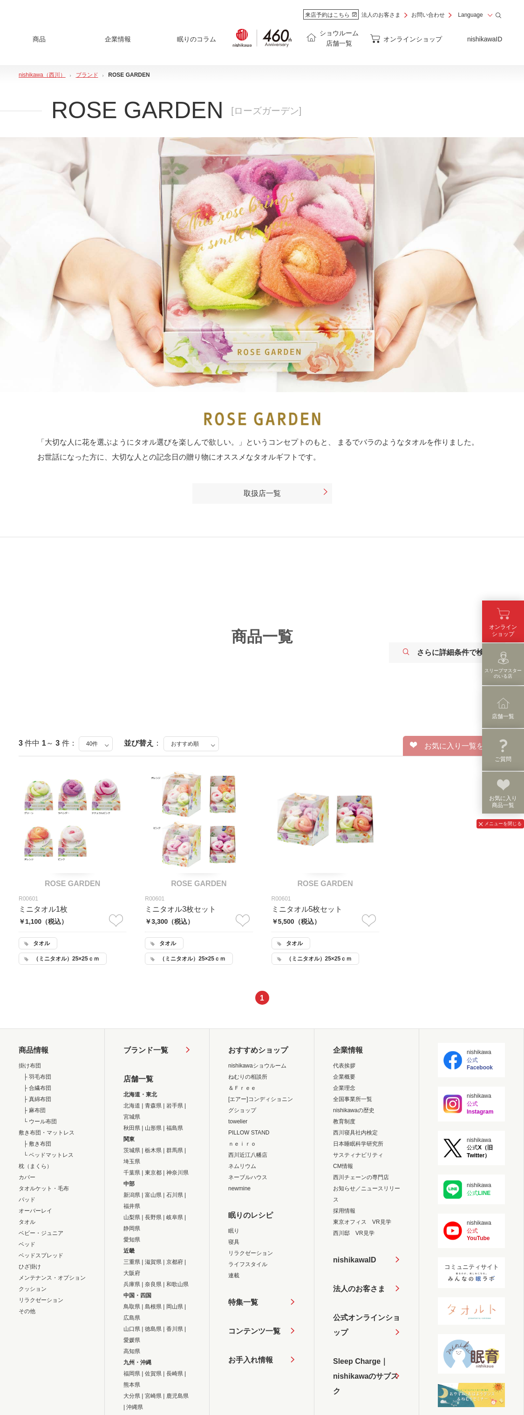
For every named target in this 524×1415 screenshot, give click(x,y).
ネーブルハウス (247, 1177)
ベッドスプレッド (41, 1255)
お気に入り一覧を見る (454, 745)
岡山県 (174, 1306)
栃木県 (153, 1150)
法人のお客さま (381, 15)
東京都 (153, 1172)
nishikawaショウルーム (257, 1065)
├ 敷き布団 (37, 1144)
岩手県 (174, 1105)
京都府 (174, 1262)
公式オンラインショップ (366, 1325)
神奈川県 (177, 1172)
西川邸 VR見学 (353, 1233)
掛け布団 (30, 1065)
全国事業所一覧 (352, 1099)
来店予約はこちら (331, 15)
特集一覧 (243, 1302)
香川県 (174, 1329)
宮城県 (131, 1117)
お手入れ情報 (250, 1360)
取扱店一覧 (286, 493)
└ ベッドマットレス (48, 1155)
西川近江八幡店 (247, 1155)
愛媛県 (131, 1340)
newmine (239, 1188)
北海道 (131, 1105)
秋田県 (131, 1128)
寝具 (233, 1242)
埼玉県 (131, 1161)
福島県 (174, 1128)
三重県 (131, 1262)
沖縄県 (134, 1407)
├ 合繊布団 (37, 1088)
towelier (237, 1121)
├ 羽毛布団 (37, 1077)
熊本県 (131, 1385)
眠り (233, 1231)
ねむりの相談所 (247, 1077)
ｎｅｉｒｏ (242, 1144)
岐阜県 (174, 1217)
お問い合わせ (428, 15)
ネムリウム (242, 1166)
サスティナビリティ (358, 1155)
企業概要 (344, 1077)
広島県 (131, 1318)
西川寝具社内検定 (355, 1132)
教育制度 (344, 1121)
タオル (27, 1222)
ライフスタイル (247, 1264)
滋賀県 (153, 1262)
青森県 (153, 1105)
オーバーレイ (35, 1211)
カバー (27, 1177)
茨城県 (131, 1150)
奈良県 (153, 1284)
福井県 (131, 1206)
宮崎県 (153, 1396)
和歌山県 (177, 1284)
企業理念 (344, 1088)
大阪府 (131, 1273)
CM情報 (343, 1166)
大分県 (131, 1396)
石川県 (174, 1195)
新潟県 (131, 1195)
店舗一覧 (138, 1079)
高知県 (131, 1351)
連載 (233, 1275)
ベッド (27, 1244)
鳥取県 (131, 1306)
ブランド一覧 (145, 1050)
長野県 (153, 1217)
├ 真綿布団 (37, 1099)
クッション (33, 1289)
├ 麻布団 (34, 1110)
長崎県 (174, 1373)
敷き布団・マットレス (47, 1132)
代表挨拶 (344, 1065)
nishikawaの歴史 (353, 1110)
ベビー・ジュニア (41, 1233)
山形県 (153, 1128)
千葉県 (131, 1172)
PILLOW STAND (248, 1132)
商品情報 (33, 1050)
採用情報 (344, 1211)
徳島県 (153, 1329)
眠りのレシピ (250, 1215)
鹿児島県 (177, 1396)
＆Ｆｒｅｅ (242, 1088)
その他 (27, 1311)
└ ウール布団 (40, 1121)
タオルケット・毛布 (44, 1188)
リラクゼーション (41, 1300)
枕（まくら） (35, 1166)
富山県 (153, 1195)
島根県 (153, 1306)
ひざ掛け (30, 1266)
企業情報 (348, 1050)
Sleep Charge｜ (366, 1378)
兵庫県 (131, 1284)
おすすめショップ (258, 1050)
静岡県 (131, 1228)
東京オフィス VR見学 (362, 1222)
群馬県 (174, 1150)
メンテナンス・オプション (52, 1278)
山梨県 (131, 1217)
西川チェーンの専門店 (361, 1177)
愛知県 (131, 1239)
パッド (27, 1199)
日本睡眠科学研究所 (358, 1144)
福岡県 (131, 1373)
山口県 (131, 1329)
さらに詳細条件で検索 (447, 652)
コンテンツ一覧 (254, 1331)
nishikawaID (484, 39)
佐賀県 (153, 1373)
